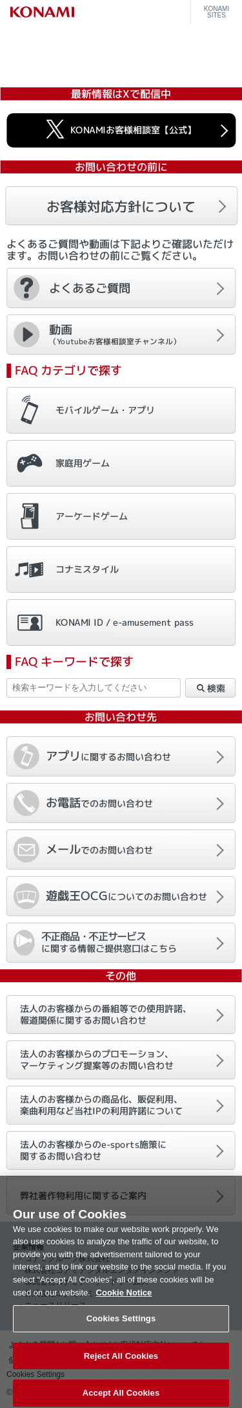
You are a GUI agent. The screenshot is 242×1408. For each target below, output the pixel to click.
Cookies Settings (121, 1325)
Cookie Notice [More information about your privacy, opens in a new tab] (124, 1299)
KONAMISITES (216, 12)
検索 (210, 688)
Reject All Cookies (121, 1362)
